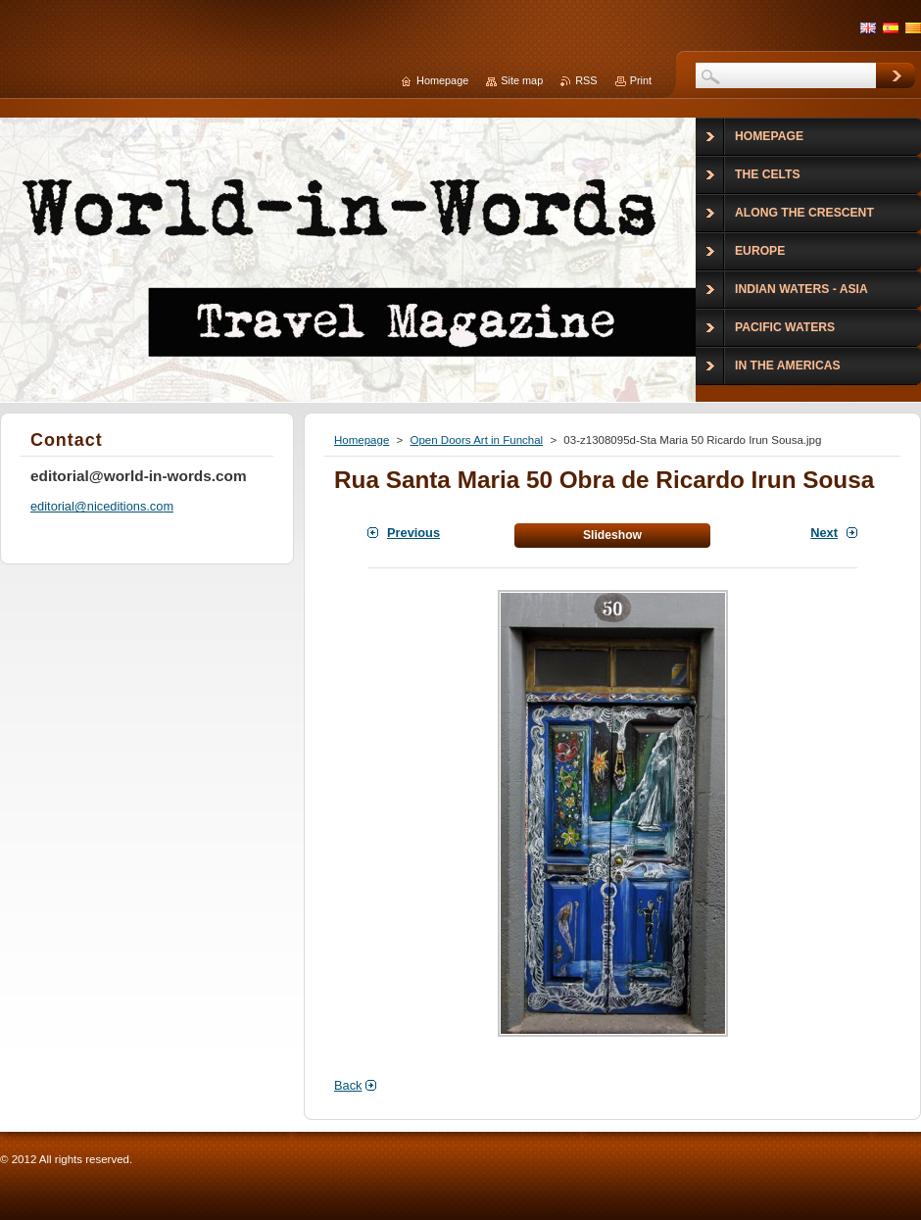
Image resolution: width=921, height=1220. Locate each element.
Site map (522, 80)
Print (641, 80)
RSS (586, 80)
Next (824, 532)
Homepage (361, 440)
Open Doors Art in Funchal (476, 440)
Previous (413, 532)
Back (348, 1085)
